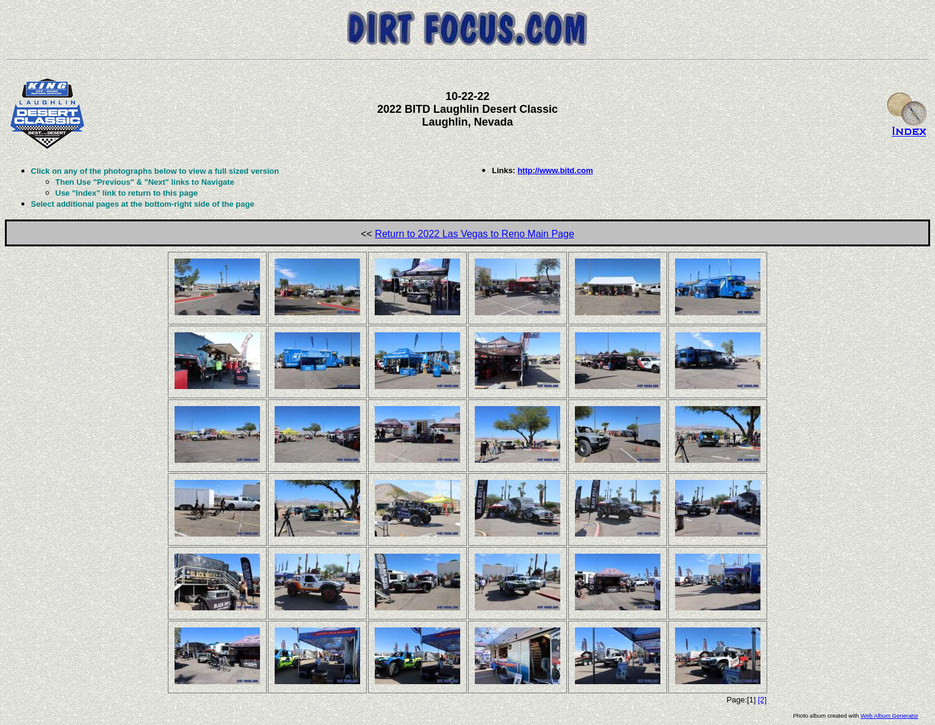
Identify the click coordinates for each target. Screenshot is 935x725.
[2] (762, 699)
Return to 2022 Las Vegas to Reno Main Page (474, 234)
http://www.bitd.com (555, 170)
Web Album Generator (890, 715)
